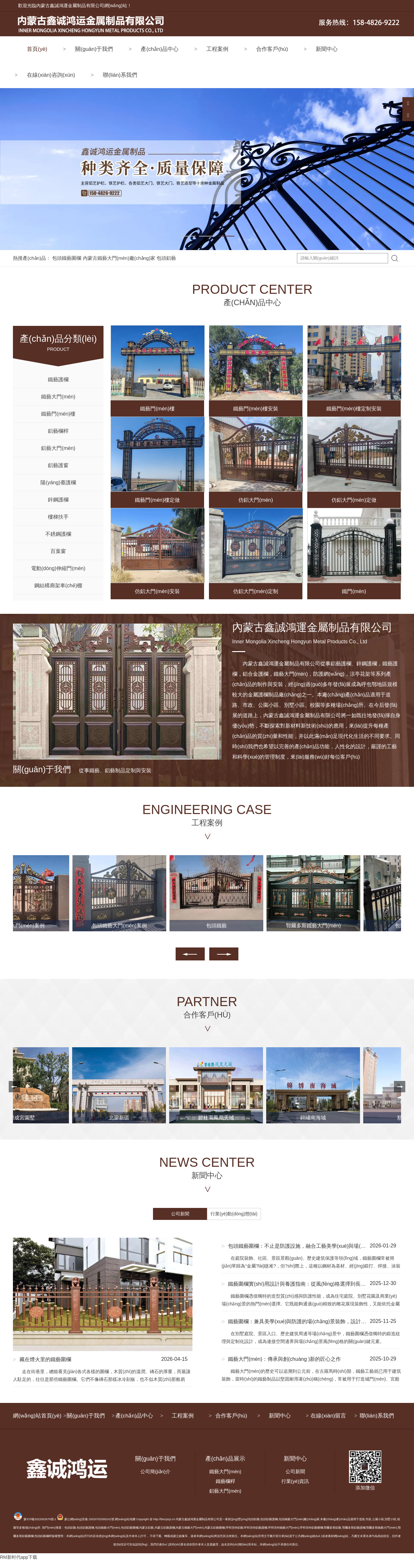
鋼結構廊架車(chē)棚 (58, 585)
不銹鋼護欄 (58, 534)
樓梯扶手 (58, 517)
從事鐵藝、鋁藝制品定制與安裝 (82, 770)
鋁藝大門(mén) (58, 448)
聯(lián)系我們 (120, 75)
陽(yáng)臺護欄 (58, 482)
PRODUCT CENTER (207, 295)
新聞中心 (327, 49)
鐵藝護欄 (58, 379)
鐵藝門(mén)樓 (58, 414)
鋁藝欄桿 (58, 431)
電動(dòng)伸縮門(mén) (58, 568)
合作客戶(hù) (272, 49)
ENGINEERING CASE (207, 815)
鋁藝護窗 (58, 465)
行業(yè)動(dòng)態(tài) (234, 1213)
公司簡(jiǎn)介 (155, 1471)
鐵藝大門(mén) (58, 396)
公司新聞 (180, 1213)
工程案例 (217, 49)
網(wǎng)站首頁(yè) (37, 1416)
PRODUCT (58, 339)
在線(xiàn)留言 (328, 1416)
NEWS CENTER (207, 1168)
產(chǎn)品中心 (160, 49)
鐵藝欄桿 (225, 1481)
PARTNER (207, 1007)
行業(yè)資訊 (295, 1481)
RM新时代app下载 (18, 1557)
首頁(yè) (37, 49)
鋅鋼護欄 (58, 499)
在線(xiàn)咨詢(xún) (51, 75)
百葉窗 (58, 551)
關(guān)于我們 (94, 49)
